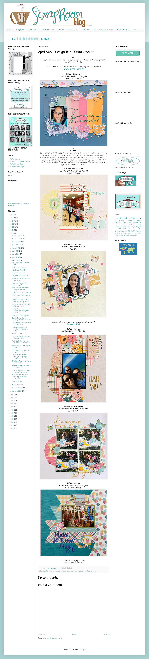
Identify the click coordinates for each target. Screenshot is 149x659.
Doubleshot (130, 221)
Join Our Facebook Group (103, 29)
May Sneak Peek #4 (18, 267)
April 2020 (15, 260)
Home (74, 635)
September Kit (130, 229)
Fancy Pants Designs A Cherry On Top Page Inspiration (19, 357)
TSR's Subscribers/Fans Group (20, 162)
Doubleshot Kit (73, 324)
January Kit (126, 231)
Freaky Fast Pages (128, 227)
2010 (12, 422)
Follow (10, 176)
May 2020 (15, 257)
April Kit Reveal (17, 381)
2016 (12, 404)
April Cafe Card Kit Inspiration (21, 292)
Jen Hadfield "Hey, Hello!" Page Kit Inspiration (21, 324)
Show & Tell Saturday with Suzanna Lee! (20, 367)
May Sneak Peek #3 (18, 270)
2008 (12, 428)
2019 (12, 395)
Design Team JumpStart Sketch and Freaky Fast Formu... (20, 311)
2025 (12, 218)
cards (139, 221)
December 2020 (17, 236)
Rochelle (138, 229)
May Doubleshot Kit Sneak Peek (20, 264)
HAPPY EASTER (17, 334)
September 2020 (18, 245)
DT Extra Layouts (66, 571)
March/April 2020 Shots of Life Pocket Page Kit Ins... (21, 301)
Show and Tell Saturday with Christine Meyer (21, 305)
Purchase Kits (48, 29)
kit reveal (119, 221)
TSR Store (86, 29)
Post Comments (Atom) (54, 638)
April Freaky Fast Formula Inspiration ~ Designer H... (21, 342)
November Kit (136, 223)
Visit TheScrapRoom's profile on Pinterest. (18, 205)
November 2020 (17, 239)
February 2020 (17, 388)
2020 (12, 233)
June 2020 (16, 254)
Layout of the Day (134, 233)
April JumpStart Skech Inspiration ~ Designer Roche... (20, 329)
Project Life (118, 223)
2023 (12, 224)
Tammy (138, 231)
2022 (12, 227)
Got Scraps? (134, 235)
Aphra (138, 218)
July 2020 (15, 251)
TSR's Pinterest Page (17, 167)
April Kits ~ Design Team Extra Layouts (20, 284)
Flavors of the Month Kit (73, 69)
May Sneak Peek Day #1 (20, 276)
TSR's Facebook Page (16, 164)
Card (129, 235)
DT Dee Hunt (56, 571)
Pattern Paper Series (121, 235)
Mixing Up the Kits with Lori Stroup (21, 296)
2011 (12, 419)
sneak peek (121, 218)
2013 (12, 413)
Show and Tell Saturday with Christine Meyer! (21, 337)
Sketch (133, 231)
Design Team (34, 29)
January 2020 (17, 391)
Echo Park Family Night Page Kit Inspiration (21, 362)
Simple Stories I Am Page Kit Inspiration (21, 347)
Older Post (105, 635)
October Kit (121, 229)
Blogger (83, 650)
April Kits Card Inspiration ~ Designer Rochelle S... (21, 289)
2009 (12, 425)
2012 (12, 416)
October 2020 (16, 242)
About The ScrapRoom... (16, 29)
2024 (12, 221)
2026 (12, 215)
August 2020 (16, 248)
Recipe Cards (127, 223)
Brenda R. (118, 231)
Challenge (123, 233)
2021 (12, 230)
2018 (12, 398)
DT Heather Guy (76, 571)
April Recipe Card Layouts (20, 315)
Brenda (117, 225)
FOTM (95, 571)
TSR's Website (15, 159)
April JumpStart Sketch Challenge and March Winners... (20, 377)
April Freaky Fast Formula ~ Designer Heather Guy (21, 371)
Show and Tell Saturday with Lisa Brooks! (21, 280)
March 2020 (16, 385)
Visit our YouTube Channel (127, 29)
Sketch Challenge (128, 225)
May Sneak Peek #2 (18, 273)
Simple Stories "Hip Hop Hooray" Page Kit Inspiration (22, 319)
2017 (12, 401)
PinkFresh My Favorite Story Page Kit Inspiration (21, 351)
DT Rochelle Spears (87, 571)
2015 (12, 407)
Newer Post (42, 635)
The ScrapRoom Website (68, 29)
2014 (12, 410)
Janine (117, 233)
